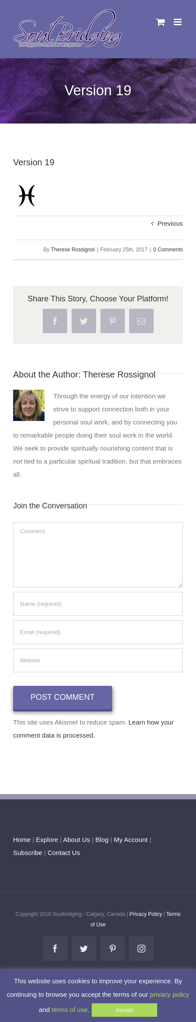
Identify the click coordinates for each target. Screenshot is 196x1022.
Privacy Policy (146, 914)
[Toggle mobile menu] (178, 22)
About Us (76, 839)
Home (22, 839)
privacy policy (169, 994)
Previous (170, 223)
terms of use (70, 1009)
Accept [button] (124, 1010)
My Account (131, 839)
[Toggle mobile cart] (160, 22)
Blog (101, 839)
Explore (47, 839)
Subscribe (27, 852)
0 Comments (168, 250)
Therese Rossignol (73, 250)
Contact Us (63, 852)
